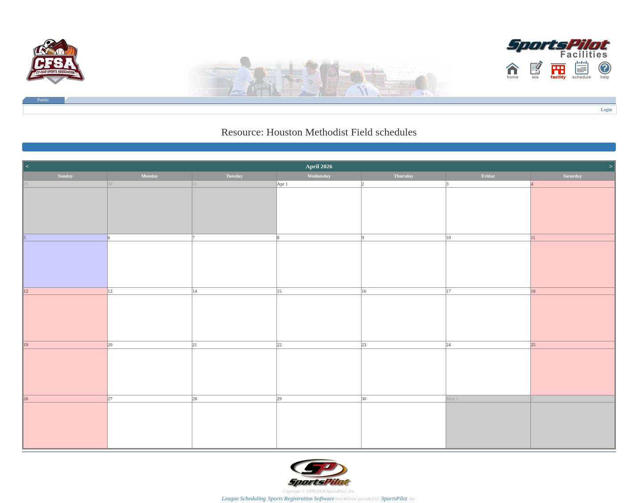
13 (110, 291)
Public (43, 99)
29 (25, 184)
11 (533, 237)
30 (110, 184)
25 (533, 344)
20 (110, 344)
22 (279, 344)
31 (194, 184)
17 (448, 291)
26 (25, 398)
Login (606, 109)
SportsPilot (394, 498)
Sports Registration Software (301, 498)
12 (25, 291)
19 (25, 344)
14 (194, 291)
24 (448, 344)
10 (448, 237)
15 (279, 291)
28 (194, 398)
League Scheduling (243, 498)
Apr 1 (282, 184)
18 (533, 291)
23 (364, 344)
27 (110, 398)
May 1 (452, 398)
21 (194, 344)
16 (364, 291)
